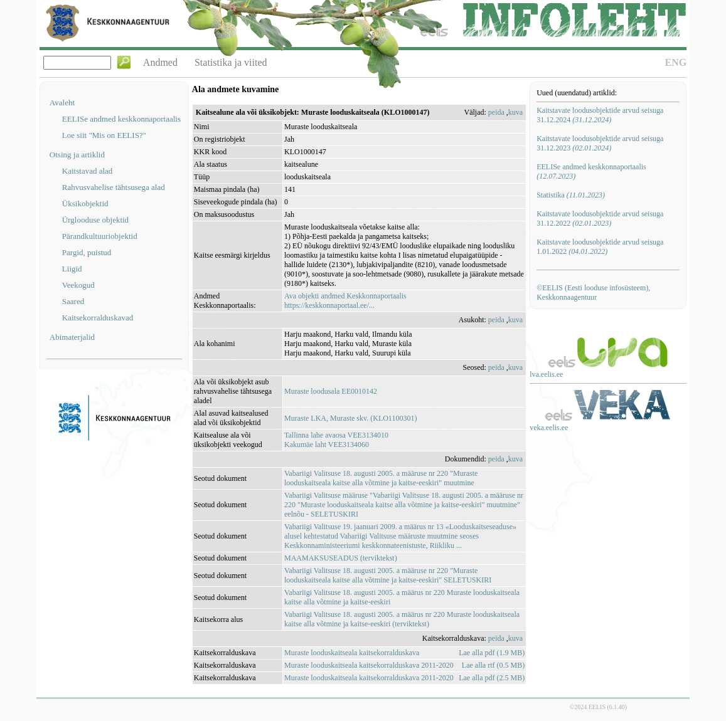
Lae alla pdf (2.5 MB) (492, 677)
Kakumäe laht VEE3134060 (326, 444)
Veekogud (78, 285)
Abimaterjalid (72, 337)
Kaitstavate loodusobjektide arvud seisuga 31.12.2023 (599, 143)
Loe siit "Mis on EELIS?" (104, 135)
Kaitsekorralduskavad (97, 317)
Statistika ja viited (231, 62)
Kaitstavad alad (87, 171)
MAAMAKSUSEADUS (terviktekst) (340, 558)
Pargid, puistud (87, 252)
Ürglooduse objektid (95, 219)
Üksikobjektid (85, 203)
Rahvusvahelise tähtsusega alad (113, 187)
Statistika (570, 195)
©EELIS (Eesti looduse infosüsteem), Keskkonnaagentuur (593, 292)
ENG (675, 62)
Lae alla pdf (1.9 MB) (492, 652)
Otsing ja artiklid (77, 154)
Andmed (160, 62)
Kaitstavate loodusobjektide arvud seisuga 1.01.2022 (599, 247)
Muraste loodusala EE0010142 (330, 391)
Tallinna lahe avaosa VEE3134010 (336, 435)
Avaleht (62, 102)
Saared (73, 301)
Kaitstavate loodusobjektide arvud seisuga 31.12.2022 (599, 218)
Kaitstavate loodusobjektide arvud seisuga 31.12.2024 (599, 115)
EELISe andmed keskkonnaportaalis (121, 119)
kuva (515, 112)
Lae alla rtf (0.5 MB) (493, 665)
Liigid (72, 268)
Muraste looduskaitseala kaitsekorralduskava (351, 652)
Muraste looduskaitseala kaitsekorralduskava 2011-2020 (369, 665)
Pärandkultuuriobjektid (99, 236)
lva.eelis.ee (546, 374)
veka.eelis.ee (549, 427)
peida (496, 112)
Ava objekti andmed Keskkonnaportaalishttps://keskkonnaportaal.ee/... (345, 301)
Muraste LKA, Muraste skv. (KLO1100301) (350, 418)
